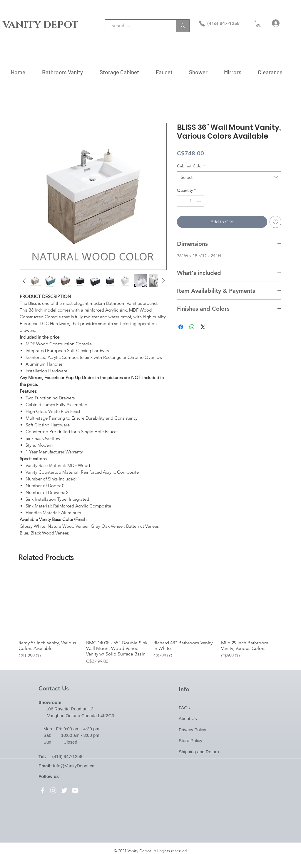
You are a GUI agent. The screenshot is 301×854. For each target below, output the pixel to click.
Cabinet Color (191, 166)
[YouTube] (75, 790)
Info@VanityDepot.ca (73, 765)
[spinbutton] (190, 201)
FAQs (184, 707)
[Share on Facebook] (180, 326)
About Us (188, 718)
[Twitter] (64, 790)
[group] (150, 619)
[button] (258, 24)
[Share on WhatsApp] (191, 326)
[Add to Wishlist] (276, 222)
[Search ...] (137, 26)
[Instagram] (53, 790)
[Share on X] (203, 326)
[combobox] (229, 177)
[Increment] (199, 201)
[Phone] (202, 23)
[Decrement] (181, 201)
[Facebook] (42, 790)
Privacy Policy (192, 729)
